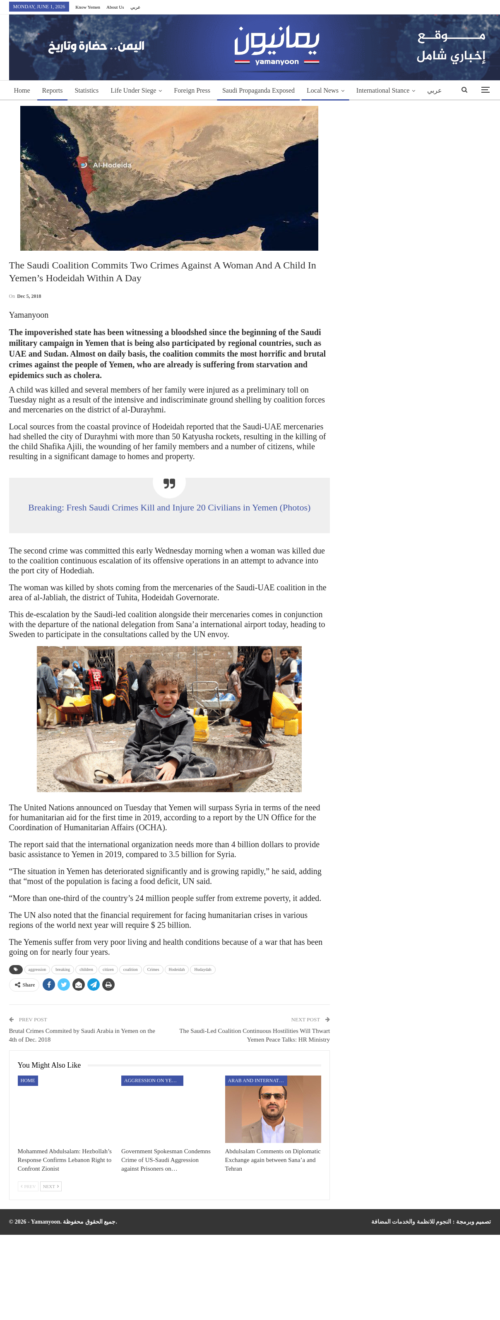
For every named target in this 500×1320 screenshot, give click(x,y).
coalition (130, 969)
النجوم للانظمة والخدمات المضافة (411, 1222)
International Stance (382, 90)
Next (51, 1186)
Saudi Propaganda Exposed (258, 90)
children (86, 969)
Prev (28, 1186)
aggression (37, 969)
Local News (323, 90)
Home (22, 90)
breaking (62, 969)
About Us (115, 7)
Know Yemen (87, 7)
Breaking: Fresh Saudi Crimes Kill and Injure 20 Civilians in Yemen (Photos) (169, 507)
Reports (52, 90)
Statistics (87, 90)
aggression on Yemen (153, 1080)
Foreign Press (192, 90)
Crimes (153, 969)
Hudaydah (202, 969)
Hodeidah (177, 969)
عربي (135, 7)
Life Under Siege (133, 90)
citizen (108, 969)
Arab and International (257, 1080)
